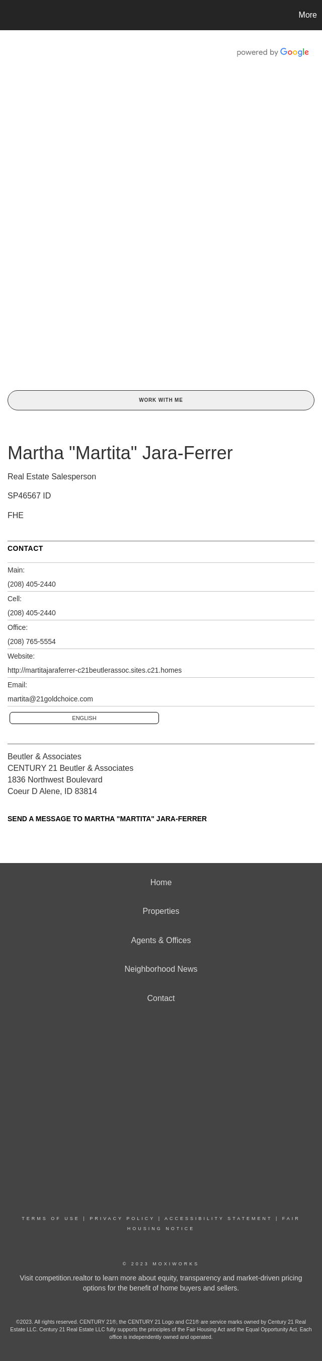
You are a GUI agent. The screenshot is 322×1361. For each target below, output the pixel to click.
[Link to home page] (13, 15)
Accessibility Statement (218, 1218)
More (308, 15)
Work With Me (161, 400)
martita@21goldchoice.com (50, 699)
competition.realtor (64, 1278)
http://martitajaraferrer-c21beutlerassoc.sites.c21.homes (95, 670)
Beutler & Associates (45, 756)
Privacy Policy (122, 1218)
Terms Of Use (51, 1218)
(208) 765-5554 (32, 641)
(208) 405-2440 (32, 584)
